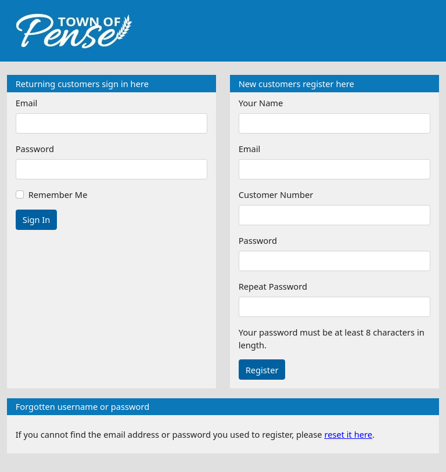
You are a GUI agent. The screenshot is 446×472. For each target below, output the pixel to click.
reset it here (348, 434)
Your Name (261, 103)
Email (27, 103)
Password (35, 148)
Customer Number (276, 194)
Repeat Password (273, 286)
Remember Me (58, 194)
